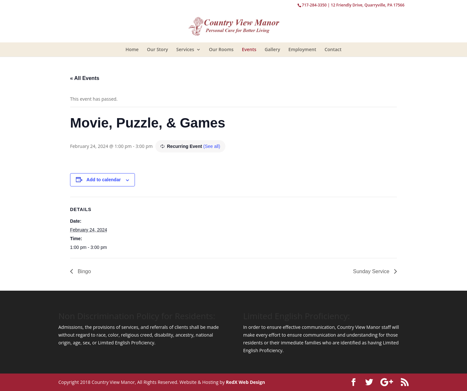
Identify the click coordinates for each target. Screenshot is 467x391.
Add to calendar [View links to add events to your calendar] (104, 179)
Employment (302, 49)
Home (132, 49)
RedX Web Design (245, 382)
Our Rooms (221, 49)
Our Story (157, 49)
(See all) (211, 146)
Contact (333, 49)
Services (185, 49)
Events (249, 49)
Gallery (272, 49)
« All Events (84, 78)
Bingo (83, 271)
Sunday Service (372, 271)
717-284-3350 (314, 5)
